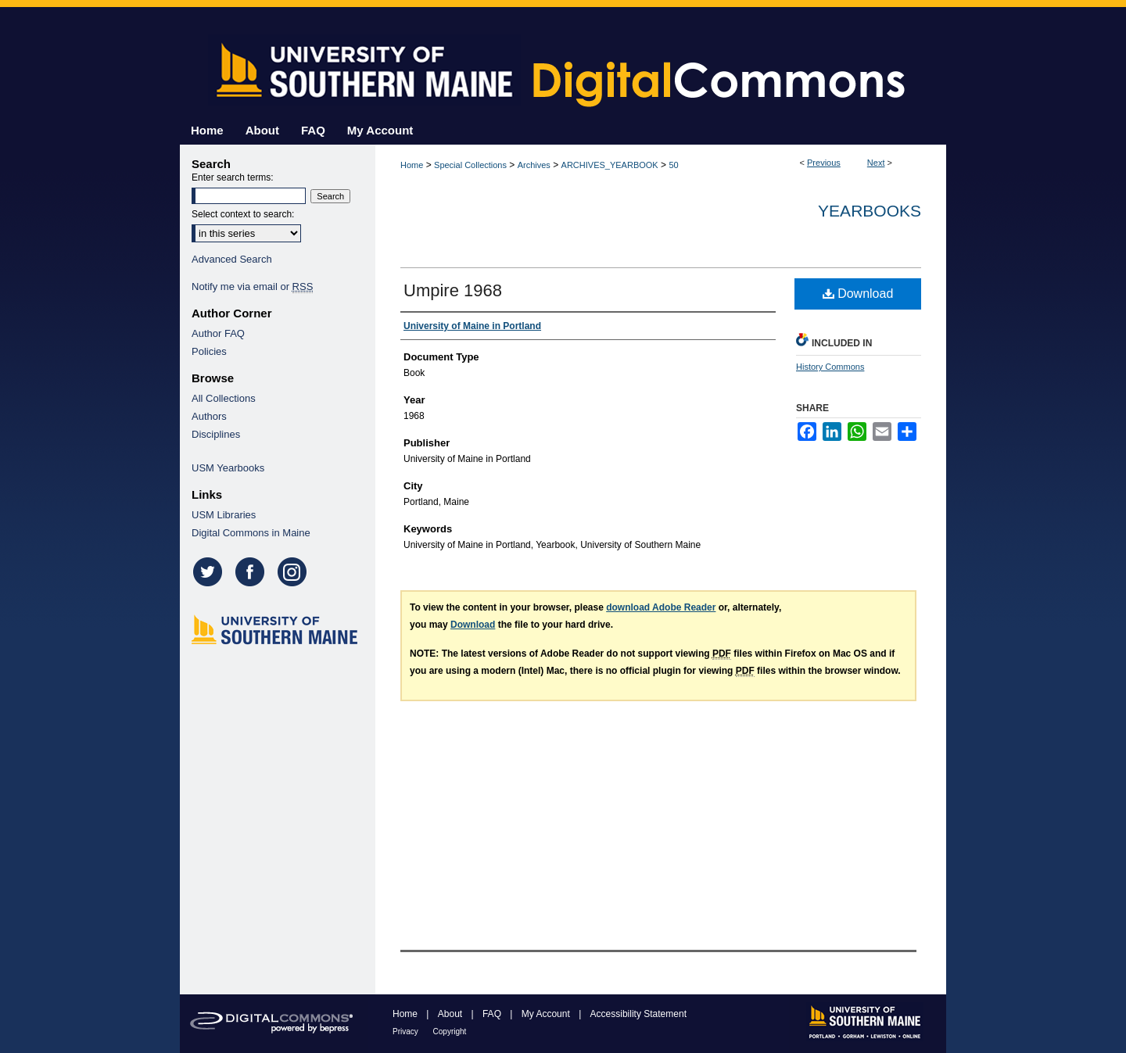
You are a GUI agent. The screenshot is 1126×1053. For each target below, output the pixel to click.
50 (673, 165)
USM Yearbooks (228, 468)
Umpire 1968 (452, 290)
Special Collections (470, 165)
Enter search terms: (233, 177)
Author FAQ (218, 333)
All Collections (224, 398)
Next (876, 162)
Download (858, 293)
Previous (824, 162)
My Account (547, 1013)
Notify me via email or (252, 286)
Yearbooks (869, 211)
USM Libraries (224, 515)
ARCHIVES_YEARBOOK (609, 165)
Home (411, 165)
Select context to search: (243, 214)
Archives (534, 165)
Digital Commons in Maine (251, 533)
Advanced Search (232, 259)
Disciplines (216, 434)
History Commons (830, 366)
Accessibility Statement (638, 1013)
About (451, 1013)
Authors (209, 416)
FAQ (493, 1013)
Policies (209, 351)
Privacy (407, 1031)
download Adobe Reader (660, 607)
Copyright (450, 1031)
